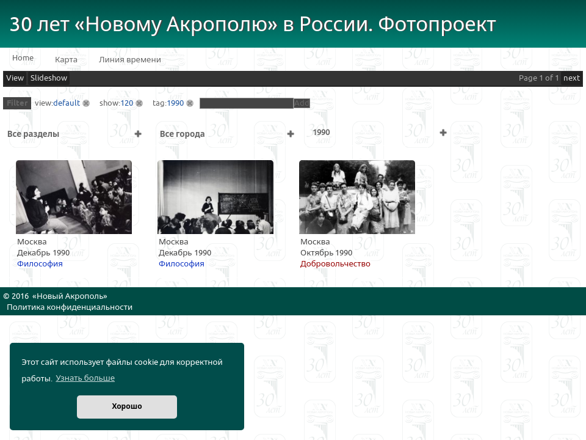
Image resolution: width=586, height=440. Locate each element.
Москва (32, 242)
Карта (66, 60)
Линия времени (130, 60)
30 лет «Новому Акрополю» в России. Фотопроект (252, 24)
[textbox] (247, 103)
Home (23, 58)
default (66, 103)
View (15, 78)
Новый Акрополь (70, 296)
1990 (175, 103)
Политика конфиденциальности (69, 307)
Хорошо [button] (127, 407)
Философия (40, 264)
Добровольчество (335, 264)
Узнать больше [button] (85, 378)
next (571, 78)
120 (126, 103)
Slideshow (49, 78)
